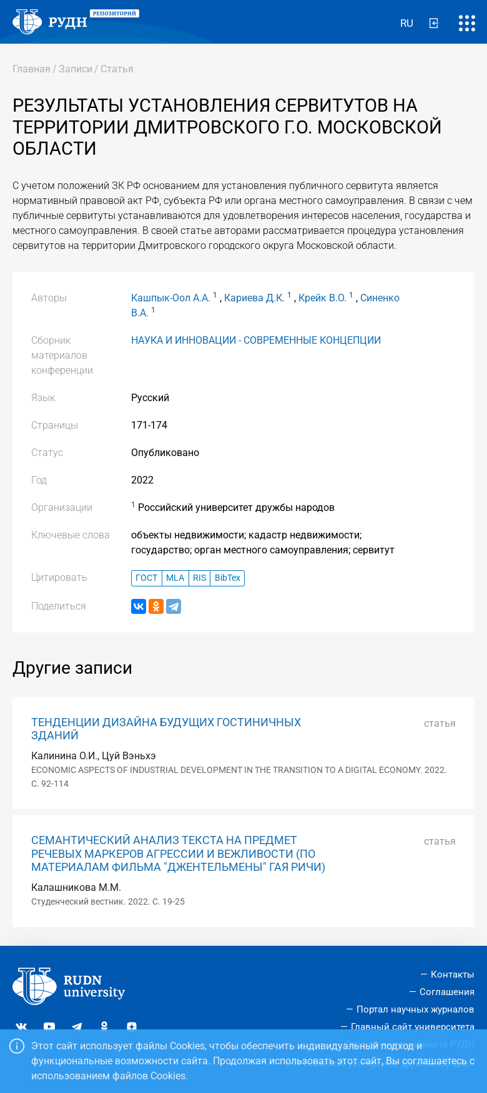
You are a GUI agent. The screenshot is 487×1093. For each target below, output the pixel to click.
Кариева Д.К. (254, 298)
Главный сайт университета (413, 1026)
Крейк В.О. (322, 298)
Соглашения (447, 992)
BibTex (227, 578)
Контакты (453, 974)
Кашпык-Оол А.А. (170, 298)
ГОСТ (146, 578)
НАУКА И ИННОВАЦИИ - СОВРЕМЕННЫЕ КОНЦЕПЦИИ (256, 340)
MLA (175, 578)
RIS (199, 578)
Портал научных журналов (416, 1009)
